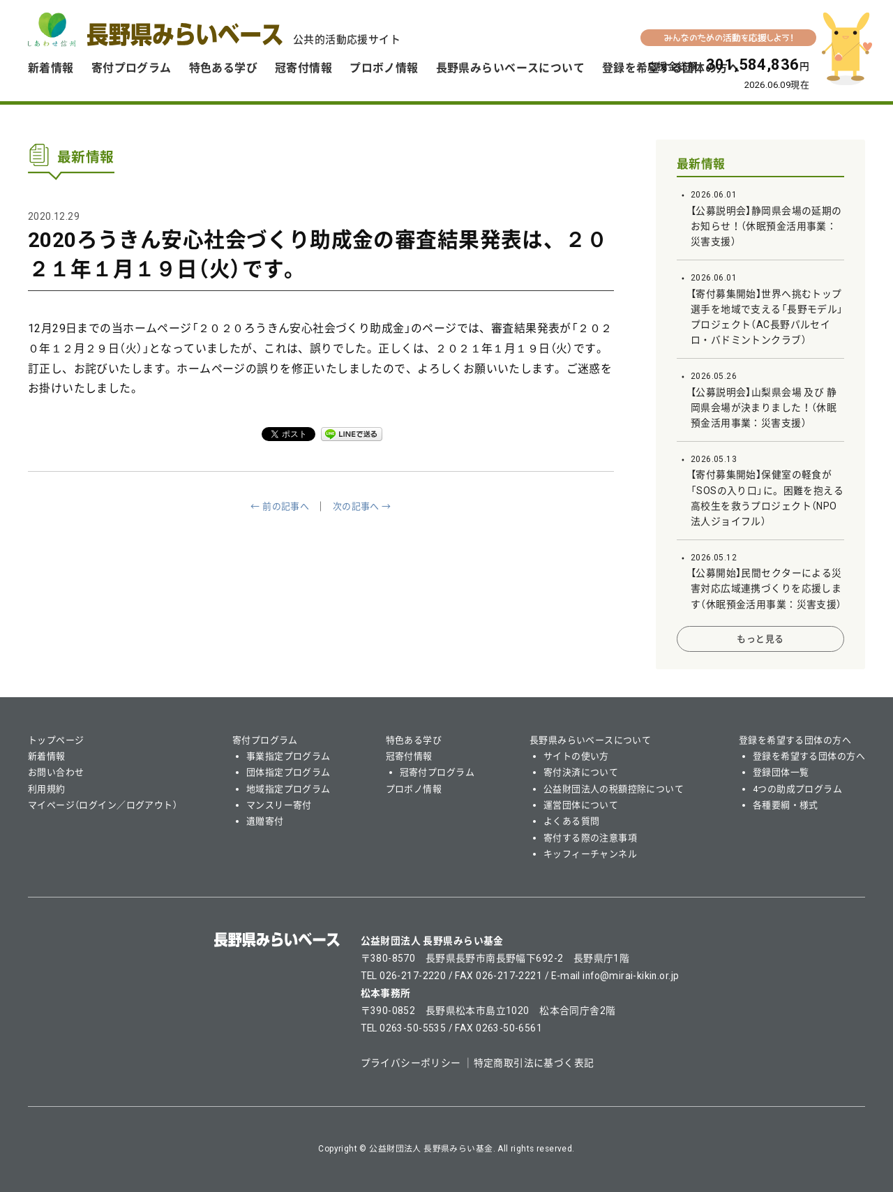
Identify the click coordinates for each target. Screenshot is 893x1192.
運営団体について (580, 805)
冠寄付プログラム (437, 772)
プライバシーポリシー (411, 1062)
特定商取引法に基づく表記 (534, 1062)
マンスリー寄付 (279, 805)
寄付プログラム (131, 68)
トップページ (56, 740)
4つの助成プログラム (797, 789)
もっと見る (760, 639)
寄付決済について (580, 772)
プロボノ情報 (384, 68)
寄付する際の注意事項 (590, 838)
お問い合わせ (56, 772)
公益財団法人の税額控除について (613, 789)
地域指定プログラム (288, 789)
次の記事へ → (362, 506)
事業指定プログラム (288, 756)
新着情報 (51, 68)
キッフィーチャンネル (590, 854)
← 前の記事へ (279, 506)
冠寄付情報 (303, 68)
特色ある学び (223, 68)
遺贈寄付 (265, 821)
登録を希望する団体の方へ (795, 740)
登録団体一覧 (781, 772)
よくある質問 (571, 821)
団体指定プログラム (288, 772)
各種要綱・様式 (785, 805)
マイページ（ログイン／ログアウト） (102, 805)
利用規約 (47, 789)
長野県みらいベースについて (510, 68)
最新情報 (701, 164)
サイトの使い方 (576, 756)
